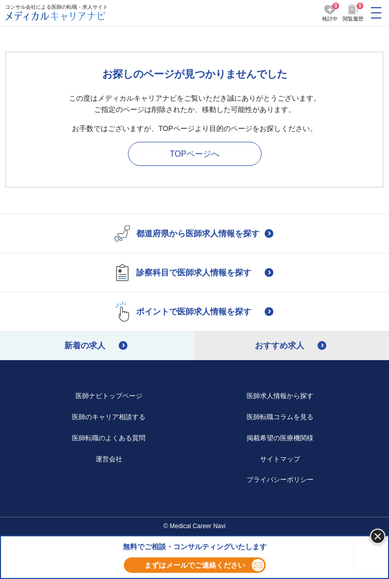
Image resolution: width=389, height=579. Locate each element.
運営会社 (109, 459)
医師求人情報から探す (280, 396)
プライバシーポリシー (280, 479)
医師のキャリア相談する (108, 417)
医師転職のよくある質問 (108, 438)
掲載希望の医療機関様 (280, 438)
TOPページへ (194, 154)
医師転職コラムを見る (280, 417)
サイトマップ (280, 459)
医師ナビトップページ (109, 396)
